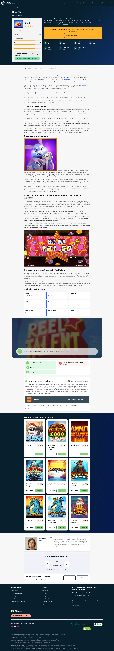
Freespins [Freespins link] (44, 3)
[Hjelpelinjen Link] (80, 624)
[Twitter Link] (12, 626)
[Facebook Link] (15, 626)
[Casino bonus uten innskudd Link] (86, 598)
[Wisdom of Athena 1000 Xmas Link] (57, 431)
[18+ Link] (72, 624)
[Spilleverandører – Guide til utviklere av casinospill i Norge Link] (86, 601)
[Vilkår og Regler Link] (25, 588)
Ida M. (74, 381)
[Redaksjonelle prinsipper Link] (56, 596)
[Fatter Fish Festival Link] (79, 470)
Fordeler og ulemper (40, 68)
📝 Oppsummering (54, 68)
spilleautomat (82, 85)
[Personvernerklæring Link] (25, 593)
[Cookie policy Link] (25, 590)
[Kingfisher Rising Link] (57, 470)
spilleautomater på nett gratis (34, 92)
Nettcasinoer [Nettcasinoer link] (35, 3)
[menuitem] (24, 3)
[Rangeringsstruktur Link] (56, 601)
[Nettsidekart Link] (86, 605)
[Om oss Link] (56, 588)
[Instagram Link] (18, 626)
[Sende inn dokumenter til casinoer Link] (86, 592)
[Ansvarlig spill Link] (25, 596)
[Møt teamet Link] (56, 590)
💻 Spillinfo (28, 68)
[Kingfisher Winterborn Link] (57, 507)
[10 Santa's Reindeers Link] (79, 507)
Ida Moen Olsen (19, 15)
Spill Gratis (29, 454)
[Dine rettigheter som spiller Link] (25, 601)
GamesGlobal (66, 79)
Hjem (13, 7)
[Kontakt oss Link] (56, 593)
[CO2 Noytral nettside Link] (98, 624)
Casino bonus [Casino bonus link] (53, 3)
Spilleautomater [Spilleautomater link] (24, 3)
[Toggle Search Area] (112, 3)
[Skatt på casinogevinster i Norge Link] (86, 595)
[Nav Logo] (7, 3)
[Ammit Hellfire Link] (79, 431)
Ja (69, 577)
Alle (16, 7)
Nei (82, 577)
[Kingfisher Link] (34, 507)
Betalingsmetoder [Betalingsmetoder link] (65, 3)
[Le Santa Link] (34, 431)
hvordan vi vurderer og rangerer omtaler (37, 408)
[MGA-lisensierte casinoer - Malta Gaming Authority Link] (86, 589)
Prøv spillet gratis (72, 35)
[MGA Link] (89, 625)
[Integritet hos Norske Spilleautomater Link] (56, 607)
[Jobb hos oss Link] (56, 604)
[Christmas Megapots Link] (34, 470)
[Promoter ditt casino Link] (56, 599)
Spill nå (39, 454)
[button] (110, 3)
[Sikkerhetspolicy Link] (25, 599)
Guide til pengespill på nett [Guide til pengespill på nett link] (80, 3)
